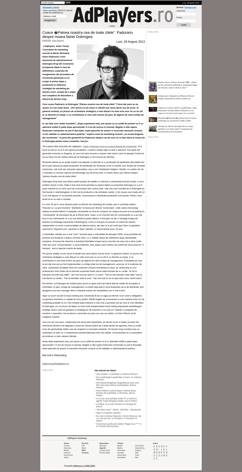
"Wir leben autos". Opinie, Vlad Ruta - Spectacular (118, 410)
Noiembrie (121, 457)
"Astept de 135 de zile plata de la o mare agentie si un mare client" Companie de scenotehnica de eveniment (175, 129)
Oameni (67, 453)
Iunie (137, 455)
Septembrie (140, 448)
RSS (84, 450)
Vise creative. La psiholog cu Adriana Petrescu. (117, 374)
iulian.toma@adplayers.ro (55, 363)
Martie (120, 448)
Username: (181, 11)
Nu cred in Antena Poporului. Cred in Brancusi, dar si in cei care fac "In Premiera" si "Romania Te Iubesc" (118, 418)
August (138, 450)
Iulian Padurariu (58, 40)
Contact (85, 453)
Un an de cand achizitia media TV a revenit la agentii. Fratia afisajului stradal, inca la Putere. (116, 399)
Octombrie (139, 446)
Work (84, 448)
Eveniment (68, 455)
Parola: (179, 17)
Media (66, 450)
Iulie (136, 453)
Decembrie (121, 455)
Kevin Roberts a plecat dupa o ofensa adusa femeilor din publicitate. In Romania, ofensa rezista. (116, 393)
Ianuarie (120, 453)
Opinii (66, 457)
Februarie (121, 450)
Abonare (103, 446)
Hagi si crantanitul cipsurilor (108, 413)
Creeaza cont (190, 7)
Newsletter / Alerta (51, 7)
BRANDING (46, 40)
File (83, 446)
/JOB (151, 241)
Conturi (67, 446)
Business (67, 448)
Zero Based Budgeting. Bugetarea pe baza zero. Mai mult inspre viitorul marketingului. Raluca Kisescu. (117, 385)
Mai (136, 457)
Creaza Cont (104, 450)
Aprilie (120, 446)
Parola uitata (104, 453)
